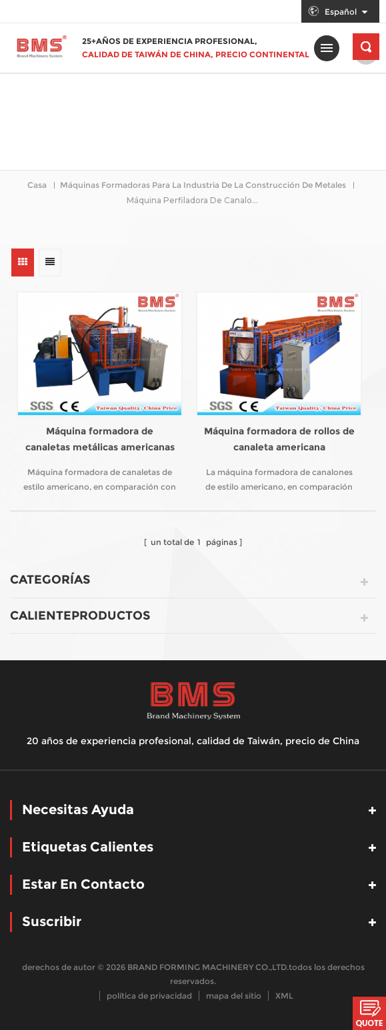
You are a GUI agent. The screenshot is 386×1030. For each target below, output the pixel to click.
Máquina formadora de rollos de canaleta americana (279, 439)
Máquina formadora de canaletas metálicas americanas (100, 439)
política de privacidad (149, 996)
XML (284, 996)
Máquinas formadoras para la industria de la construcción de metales (203, 185)
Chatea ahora (369, 1013)
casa (37, 185)
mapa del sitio (233, 996)
